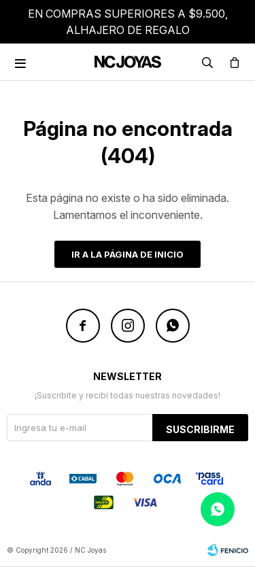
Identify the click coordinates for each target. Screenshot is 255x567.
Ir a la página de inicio (127, 254)
